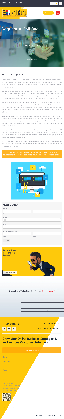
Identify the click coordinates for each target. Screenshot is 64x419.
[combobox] (5, 219)
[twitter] (56, 3)
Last (34, 214)
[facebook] (52, 3)
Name (5, 208)
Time (34, 236)
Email (5, 224)
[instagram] (60, 3)
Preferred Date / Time (11, 231)
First (4, 214)
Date (4, 236)
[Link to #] (58, 13)
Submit (7, 240)
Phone (5, 217)
